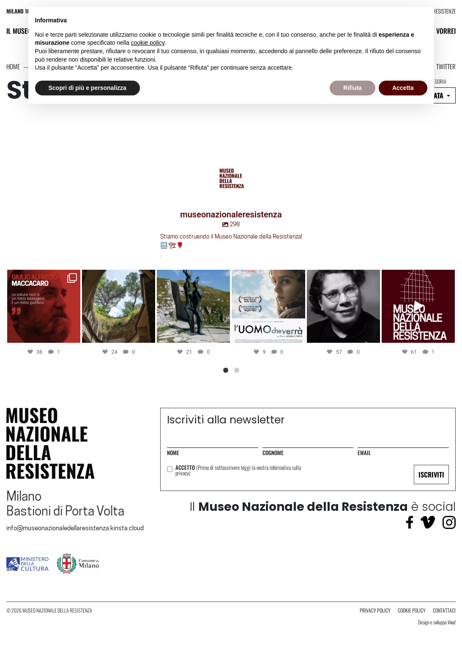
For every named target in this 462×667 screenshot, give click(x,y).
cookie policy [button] (147, 42)
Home (13, 66)
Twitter (446, 66)
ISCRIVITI (431, 474)
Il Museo (18, 30)
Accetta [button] (403, 87)
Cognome (273, 453)
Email (364, 453)
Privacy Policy (375, 610)
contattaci (444, 610)
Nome (173, 453)
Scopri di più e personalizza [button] (87, 87)
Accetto (238, 470)
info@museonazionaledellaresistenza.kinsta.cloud (75, 528)
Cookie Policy (412, 610)
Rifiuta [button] (352, 87)
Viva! (452, 622)
